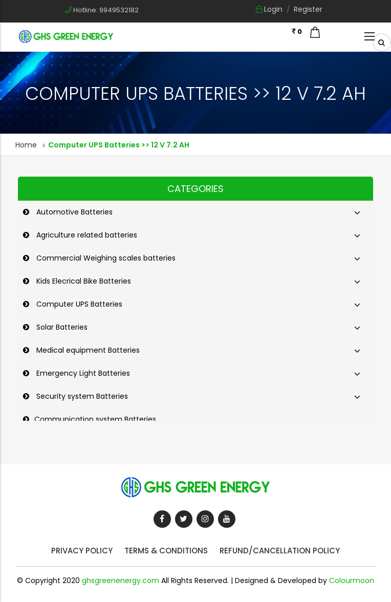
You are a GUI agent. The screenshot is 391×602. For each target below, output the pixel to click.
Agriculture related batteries (85, 235)
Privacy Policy (82, 550)
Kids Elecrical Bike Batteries (82, 281)
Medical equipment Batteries (87, 350)
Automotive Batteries (73, 212)
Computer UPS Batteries (78, 304)
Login (269, 9)
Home (26, 145)
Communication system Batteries (95, 419)
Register (308, 9)
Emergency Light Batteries (82, 373)
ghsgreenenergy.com (120, 580)
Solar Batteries (61, 327)
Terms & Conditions (166, 550)
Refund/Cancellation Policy (280, 550)
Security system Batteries (81, 396)
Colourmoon (351, 580)
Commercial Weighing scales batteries (105, 258)
